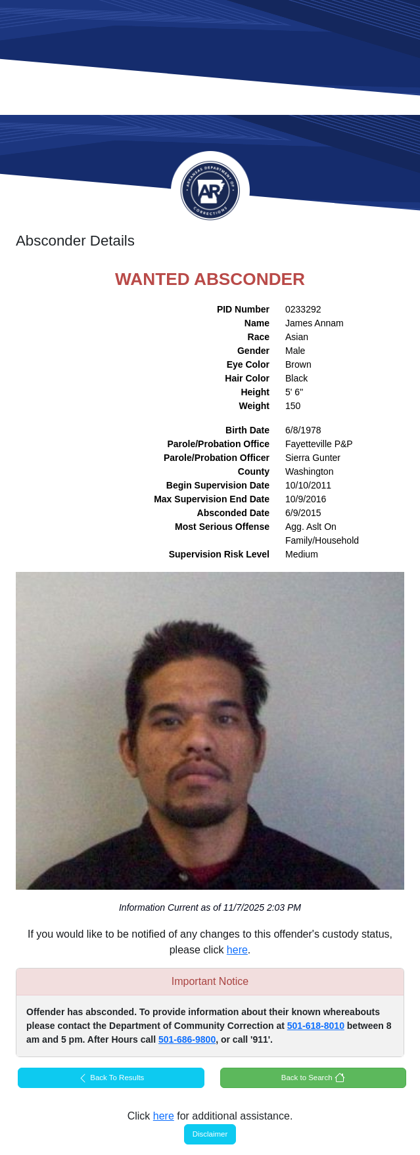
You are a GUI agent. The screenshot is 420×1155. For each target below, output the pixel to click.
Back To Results (111, 1078)
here (237, 949)
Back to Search (313, 1077)
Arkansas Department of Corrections (210, 190)
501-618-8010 (315, 1025)
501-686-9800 (187, 1039)
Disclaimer (210, 1134)
